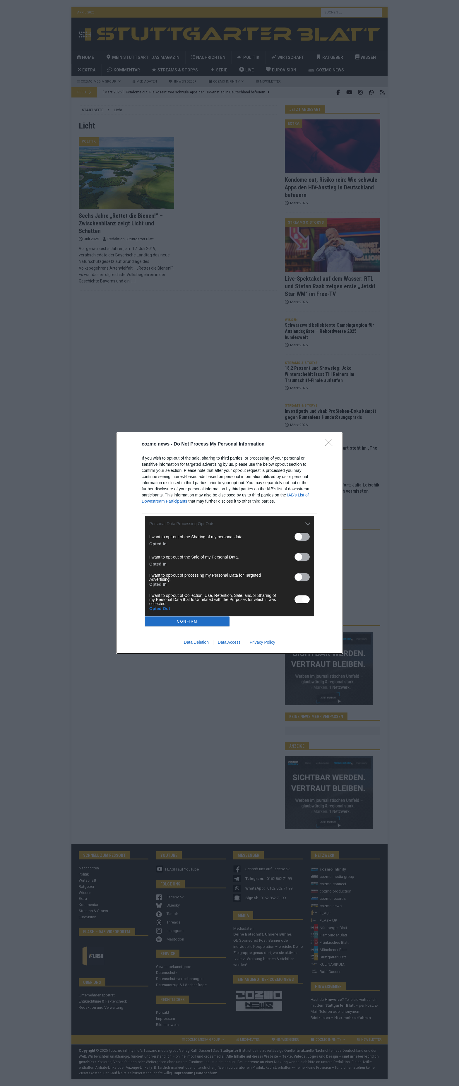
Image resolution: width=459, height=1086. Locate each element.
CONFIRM (187, 621)
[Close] (330, 444)
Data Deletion (196, 642)
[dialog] (229, 543)
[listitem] (229, 524)
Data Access (229, 642)
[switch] (302, 537)
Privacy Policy (262, 642)
